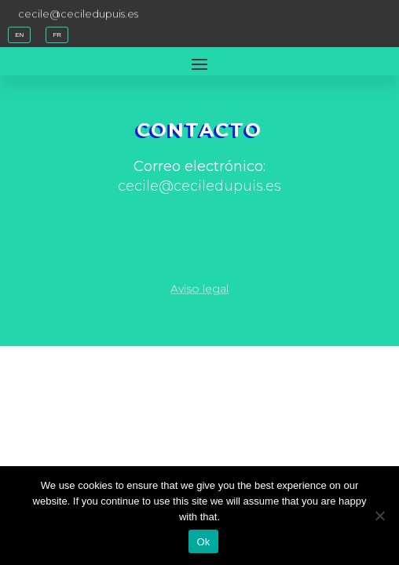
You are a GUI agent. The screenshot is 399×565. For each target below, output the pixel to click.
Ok (203, 542)
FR (57, 34)
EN (19, 34)
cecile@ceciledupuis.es (78, 12)
